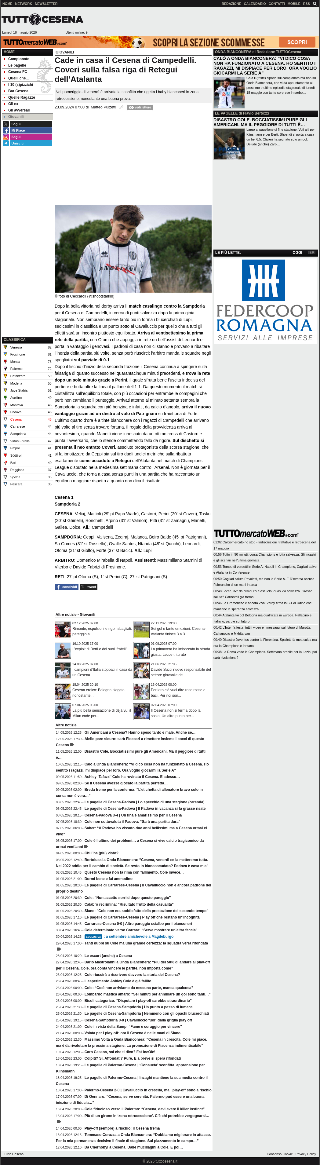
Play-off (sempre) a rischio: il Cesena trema (122, 1128)
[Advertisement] (203, 21)
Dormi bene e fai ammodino (109, 879)
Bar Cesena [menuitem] (16, 91)
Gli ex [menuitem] (11, 104)
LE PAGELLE (226, 113)
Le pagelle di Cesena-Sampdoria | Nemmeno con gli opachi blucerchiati (147, 1013)
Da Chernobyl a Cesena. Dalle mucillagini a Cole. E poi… (134, 1147)
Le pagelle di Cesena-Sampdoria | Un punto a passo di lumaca (139, 1007)
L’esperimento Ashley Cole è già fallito (118, 981)
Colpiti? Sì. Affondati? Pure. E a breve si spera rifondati (133, 1058)
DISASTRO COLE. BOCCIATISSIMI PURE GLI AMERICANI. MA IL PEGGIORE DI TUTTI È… (260, 122)
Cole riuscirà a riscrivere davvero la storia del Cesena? (132, 975)
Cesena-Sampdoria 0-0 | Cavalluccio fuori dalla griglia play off (138, 1020)
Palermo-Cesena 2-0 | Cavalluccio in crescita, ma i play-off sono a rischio (148, 1090)
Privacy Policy (306, 1154)
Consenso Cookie (280, 1154)
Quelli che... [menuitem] (16, 78)
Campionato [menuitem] (16, 59)
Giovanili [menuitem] (14, 117)
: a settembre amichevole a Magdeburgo (129, 936)
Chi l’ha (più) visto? (101, 853)
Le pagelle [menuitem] (15, 65)
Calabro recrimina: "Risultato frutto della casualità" (129, 904)
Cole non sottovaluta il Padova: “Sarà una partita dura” (132, 822)
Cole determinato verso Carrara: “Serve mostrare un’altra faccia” (141, 930)
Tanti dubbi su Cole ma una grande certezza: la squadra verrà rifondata (146, 943)
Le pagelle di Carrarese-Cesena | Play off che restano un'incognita (142, 917)
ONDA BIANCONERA (233, 52)
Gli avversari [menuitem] (17, 110)
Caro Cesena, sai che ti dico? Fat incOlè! (120, 1052)
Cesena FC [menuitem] (15, 72)
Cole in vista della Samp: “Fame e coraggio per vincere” (133, 1026)
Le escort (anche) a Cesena (108, 956)
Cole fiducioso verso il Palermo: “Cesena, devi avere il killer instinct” (145, 1109)
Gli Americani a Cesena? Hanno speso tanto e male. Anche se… (140, 732)
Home (9, 52)
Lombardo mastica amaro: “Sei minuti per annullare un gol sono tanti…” (148, 994)
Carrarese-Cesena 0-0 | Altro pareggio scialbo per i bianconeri (138, 924)
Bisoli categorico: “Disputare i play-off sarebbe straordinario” (138, 1001)
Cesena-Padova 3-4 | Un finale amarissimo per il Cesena (133, 815)
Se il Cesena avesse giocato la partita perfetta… (126, 783)
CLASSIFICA (15, 340)
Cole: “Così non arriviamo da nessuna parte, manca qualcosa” (139, 988)
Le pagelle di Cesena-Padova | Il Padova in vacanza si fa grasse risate (145, 808)
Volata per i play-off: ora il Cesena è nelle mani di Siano (133, 1033)
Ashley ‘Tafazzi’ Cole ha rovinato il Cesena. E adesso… (132, 777)
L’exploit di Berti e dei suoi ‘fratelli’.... (101, 649)
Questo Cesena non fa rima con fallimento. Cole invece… (134, 872)
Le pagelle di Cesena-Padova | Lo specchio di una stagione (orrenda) (145, 802)
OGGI (297, 252)
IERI (311, 252)
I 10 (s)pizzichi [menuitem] (18, 84)
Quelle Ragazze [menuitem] (19, 97)
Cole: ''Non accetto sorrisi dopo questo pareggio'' (128, 898)
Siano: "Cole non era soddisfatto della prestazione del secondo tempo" (146, 911)
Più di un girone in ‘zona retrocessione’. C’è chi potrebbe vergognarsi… (147, 1116)
